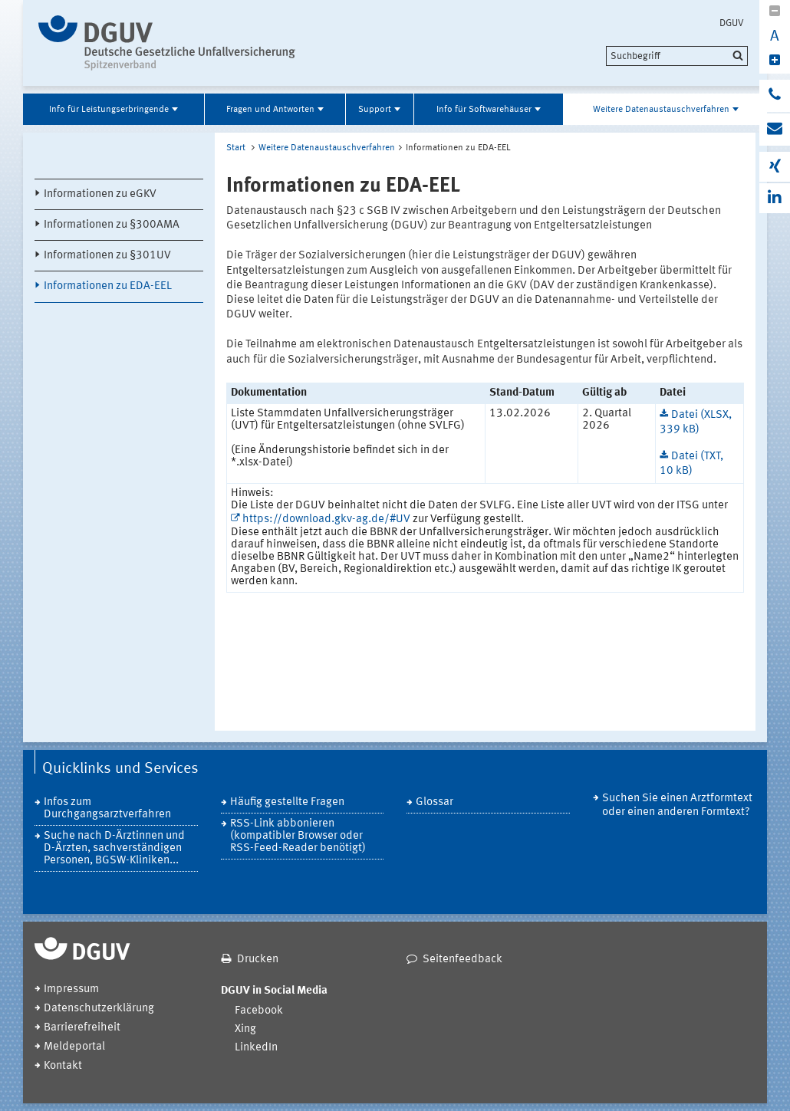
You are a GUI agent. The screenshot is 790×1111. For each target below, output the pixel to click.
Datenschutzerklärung (99, 1008)
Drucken (257, 959)
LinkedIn (256, 1047)
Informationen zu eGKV (100, 194)
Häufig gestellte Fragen (287, 802)
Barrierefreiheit (82, 1028)
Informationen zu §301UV (107, 255)
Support (374, 109)
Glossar (434, 802)
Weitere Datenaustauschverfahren (661, 109)
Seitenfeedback (462, 959)
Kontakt (63, 1066)
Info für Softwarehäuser (484, 109)
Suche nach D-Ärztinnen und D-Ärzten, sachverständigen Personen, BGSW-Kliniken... (114, 848)
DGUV (731, 23)
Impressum (71, 989)
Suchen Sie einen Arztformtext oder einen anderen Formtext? (677, 805)
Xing (245, 1029)
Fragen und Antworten (270, 109)
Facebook (259, 1011)
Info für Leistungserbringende (109, 109)
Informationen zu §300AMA (111, 225)
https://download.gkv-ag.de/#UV (326, 519)
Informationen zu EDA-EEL (108, 286)
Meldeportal (74, 1047)
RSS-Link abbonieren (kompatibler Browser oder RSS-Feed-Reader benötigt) (298, 836)
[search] (677, 56)
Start (235, 148)
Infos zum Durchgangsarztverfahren (107, 808)
